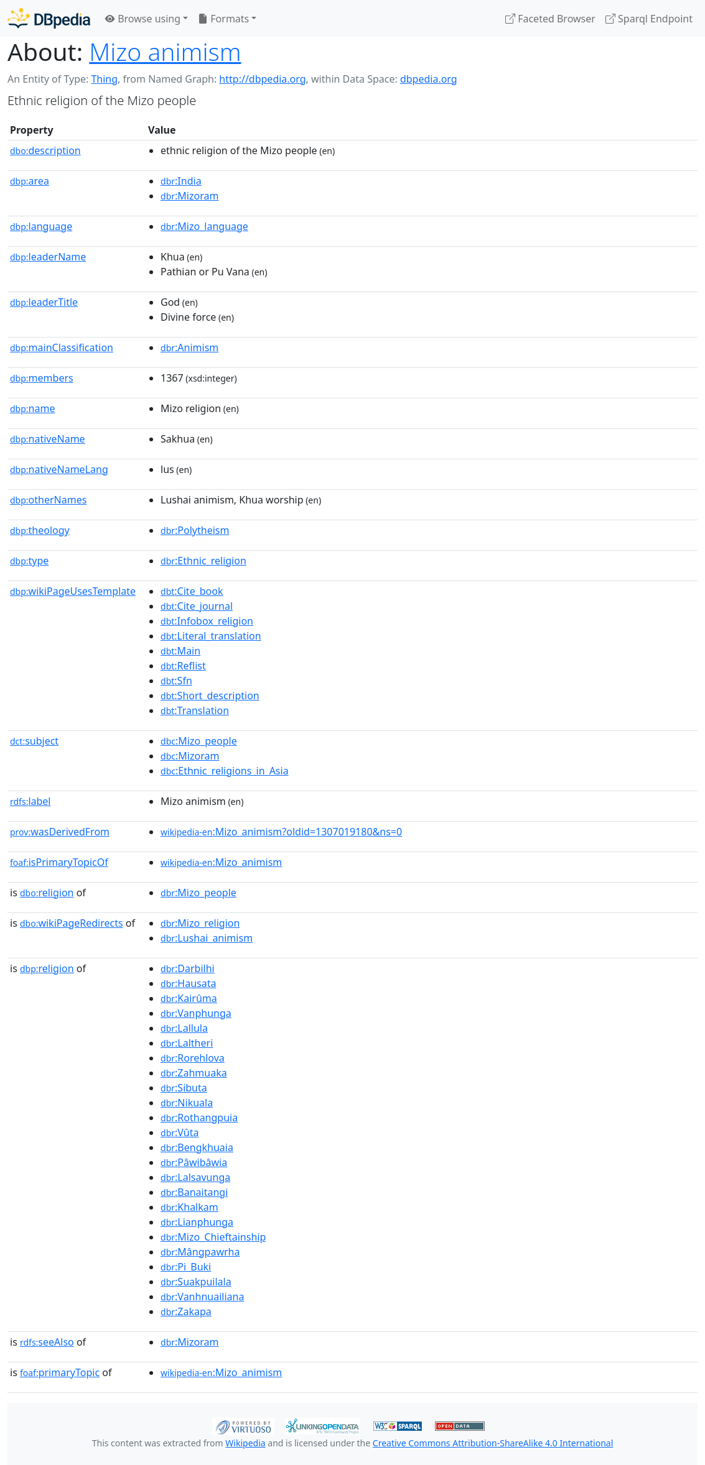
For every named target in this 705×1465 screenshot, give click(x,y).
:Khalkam (189, 1207)
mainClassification (61, 347)
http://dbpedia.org (262, 79)
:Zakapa (186, 1311)
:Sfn (176, 680)
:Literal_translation (211, 636)
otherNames (48, 500)
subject (34, 741)
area (29, 181)
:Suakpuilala (196, 1281)
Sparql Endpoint (649, 18)
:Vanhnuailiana (202, 1296)
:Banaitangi (194, 1192)
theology (40, 530)
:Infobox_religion (207, 621)
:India (181, 181)
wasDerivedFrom (60, 831)
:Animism (189, 347)
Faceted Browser (550, 18)
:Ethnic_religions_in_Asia (225, 771)
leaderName (48, 257)
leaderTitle (44, 302)
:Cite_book (192, 591)
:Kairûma (189, 998)
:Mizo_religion (200, 923)
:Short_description (210, 695)
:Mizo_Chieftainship (213, 1237)
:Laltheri (187, 1043)
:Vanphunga (196, 1013)
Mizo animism (165, 51)
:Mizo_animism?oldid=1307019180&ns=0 (281, 831)
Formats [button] (223, 18)
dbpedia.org (428, 79)
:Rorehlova (193, 1058)
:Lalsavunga (195, 1177)
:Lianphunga (197, 1222)
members (41, 378)
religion (47, 892)
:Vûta (179, 1132)
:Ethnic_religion (203, 560)
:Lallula (184, 1028)
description (45, 150)
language (41, 226)
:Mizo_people (199, 741)
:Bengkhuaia (197, 1147)
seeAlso (47, 1342)
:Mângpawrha (200, 1252)
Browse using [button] (142, 18)
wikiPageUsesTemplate (73, 591)
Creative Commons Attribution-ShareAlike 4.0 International (493, 1443)
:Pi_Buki (186, 1267)
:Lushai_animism (207, 938)
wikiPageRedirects (71, 923)
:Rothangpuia (199, 1117)
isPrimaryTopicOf (59, 862)
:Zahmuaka (194, 1073)
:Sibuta (184, 1088)
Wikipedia (245, 1443)
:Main (180, 651)
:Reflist (183, 666)
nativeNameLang (59, 469)
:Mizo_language (204, 226)
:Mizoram (189, 196)
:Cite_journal (197, 606)
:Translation (195, 710)
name (32, 408)
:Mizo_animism (221, 862)
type (29, 560)
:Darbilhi (188, 968)
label (30, 801)
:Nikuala (187, 1102)
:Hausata (188, 983)
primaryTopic (60, 1372)
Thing (104, 79)
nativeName (47, 439)
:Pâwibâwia (194, 1162)
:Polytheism (195, 530)
